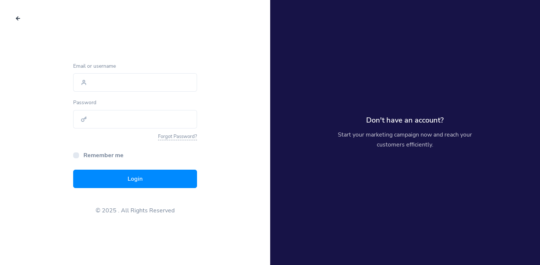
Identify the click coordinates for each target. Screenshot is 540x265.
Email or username (94, 66)
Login (135, 179)
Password (84, 102)
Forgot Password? (177, 136)
